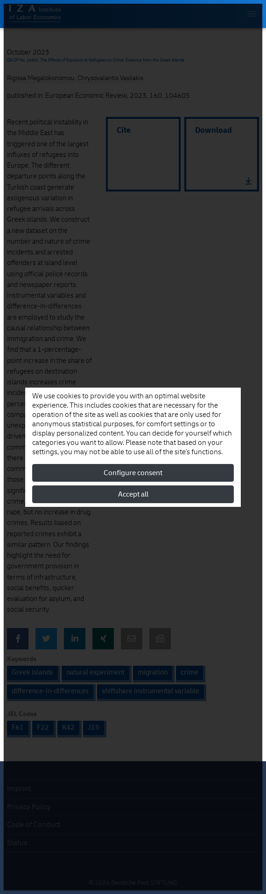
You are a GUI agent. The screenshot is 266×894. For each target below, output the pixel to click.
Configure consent (133, 473)
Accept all (133, 494)
